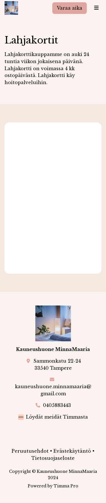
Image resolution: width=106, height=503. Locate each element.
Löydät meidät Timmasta (57, 417)
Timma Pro (66, 486)
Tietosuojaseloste (53, 458)
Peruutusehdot (30, 451)
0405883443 (57, 405)
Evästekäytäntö (72, 451)
